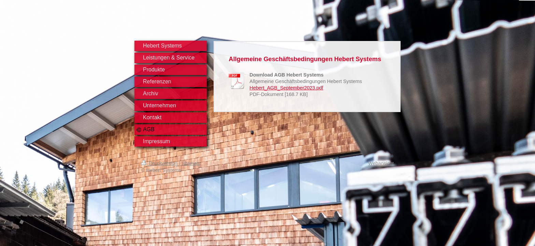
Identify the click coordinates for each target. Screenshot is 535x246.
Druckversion (160, 163)
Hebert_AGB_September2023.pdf (286, 88)
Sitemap (191, 163)
